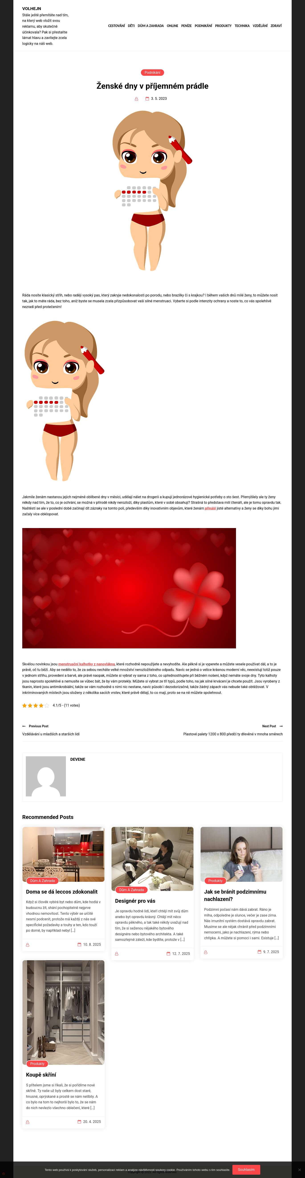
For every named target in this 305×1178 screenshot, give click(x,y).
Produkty (223, 26)
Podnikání (203, 26)
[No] (299, 1170)
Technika (242, 26)
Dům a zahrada (151, 26)
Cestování (116, 26)
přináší (210, 508)
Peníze (186, 26)
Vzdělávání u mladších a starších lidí (50, 734)
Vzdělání (260, 26)
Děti (131, 26)
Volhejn (31, 8)
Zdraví (276, 26)
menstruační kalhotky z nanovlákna (86, 664)
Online (172, 26)
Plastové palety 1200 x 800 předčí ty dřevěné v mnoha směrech (233, 734)
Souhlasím (246, 1170)
